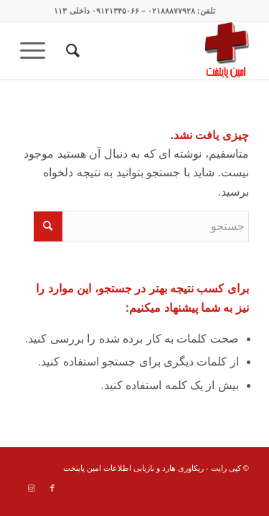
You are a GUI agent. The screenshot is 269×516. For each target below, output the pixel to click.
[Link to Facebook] (52, 488)
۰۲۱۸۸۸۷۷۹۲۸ (171, 10)
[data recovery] (157, 51)
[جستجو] (71, 51)
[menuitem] (71, 51)
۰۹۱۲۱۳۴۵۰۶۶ (115, 10)
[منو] (37, 51)
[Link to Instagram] (31, 488)
